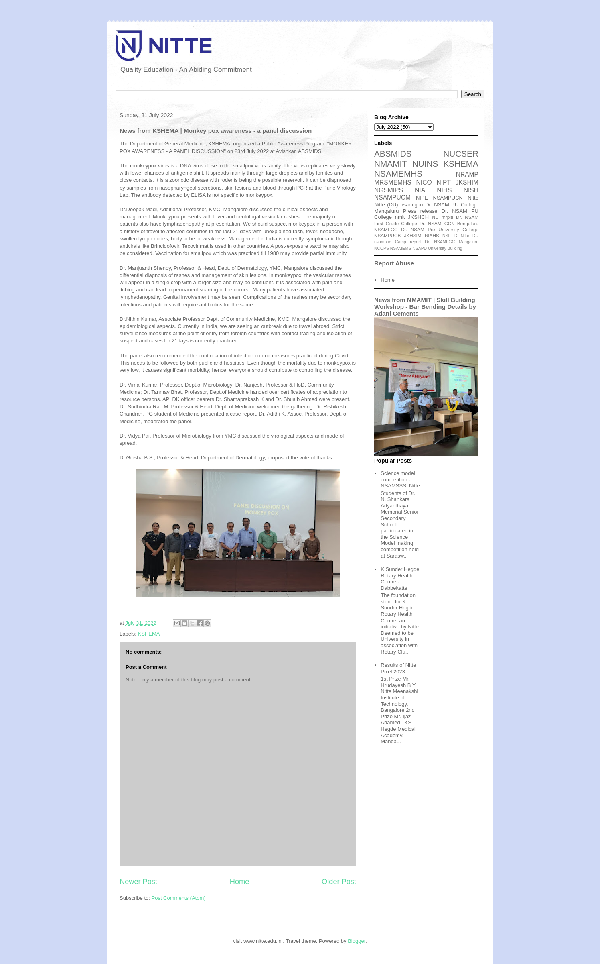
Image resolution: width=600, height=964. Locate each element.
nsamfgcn (411, 205)
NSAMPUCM (392, 197)
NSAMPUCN (448, 198)
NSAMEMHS (398, 173)
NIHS (444, 190)
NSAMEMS (400, 248)
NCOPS (381, 248)
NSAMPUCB (387, 235)
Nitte (473, 198)
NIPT (443, 182)
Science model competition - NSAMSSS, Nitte (400, 479)
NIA (420, 190)
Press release (420, 211)
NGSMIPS (388, 190)
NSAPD (419, 248)
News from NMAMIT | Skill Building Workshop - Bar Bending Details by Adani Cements (425, 306)
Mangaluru (468, 242)
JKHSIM (413, 235)
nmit (400, 217)
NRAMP (467, 174)
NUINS (425, 163)
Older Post (339, 882)
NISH (471, 190)
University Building (445, 248)
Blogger (356, 941)
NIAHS (432, 235)
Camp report (408, 242)
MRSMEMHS (392, 182)
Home (239, 882)
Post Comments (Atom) (179, 898)
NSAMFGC (385, 229)
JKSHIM (467, 182)
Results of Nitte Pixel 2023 (398, 668)
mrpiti (447, 217)
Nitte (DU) (386, 205)
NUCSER (460, 153)
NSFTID (450, 236)
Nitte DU (469, 236)
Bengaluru (467, 223)
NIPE (422, 198)
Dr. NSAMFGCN (437, 223)
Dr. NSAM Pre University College (439, 229)
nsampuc (382, 242)
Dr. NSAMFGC (440, 242)
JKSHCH (418, 217)
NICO (424, 182)
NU (435, 217)
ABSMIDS (393, 153)
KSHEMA (149, 634)
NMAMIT (390, 163)
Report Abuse (394, 263)
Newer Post (138, 882)
